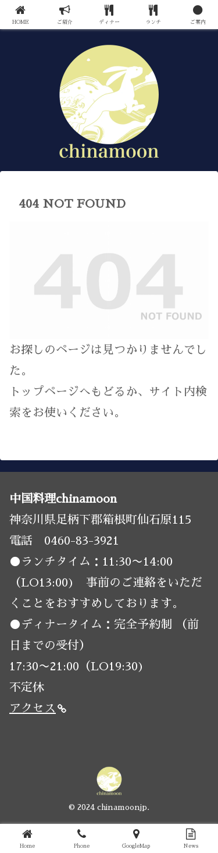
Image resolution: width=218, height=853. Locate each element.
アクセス (37, 708)
